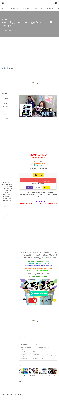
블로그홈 (4, 8)
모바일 (10, 186)
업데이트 (3, 200)
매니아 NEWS (26, 8)
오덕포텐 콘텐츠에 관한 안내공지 (28, 353)
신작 (9, 194)
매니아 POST (50, 8)
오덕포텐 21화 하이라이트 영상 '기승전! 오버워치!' (32, 351)
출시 (6, 198)
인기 (8, 188)
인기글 (7, 119)
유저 (8, 192)
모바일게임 (7, 196)
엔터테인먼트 (4, 194)
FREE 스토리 (5, 106)
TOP (56, 395)
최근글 (3, 119)
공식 (7, 200)
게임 (5, 192)
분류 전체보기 (5, 93)
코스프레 (10, 198)
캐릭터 (10, 184)
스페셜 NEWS (38, 8)
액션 (2, 186)
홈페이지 (6, 186)
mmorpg (3, 184)
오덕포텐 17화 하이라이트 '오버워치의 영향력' (31, 358)
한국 (7, 184)
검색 (52, 3)
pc (2, 190)
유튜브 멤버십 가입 (19, 394)
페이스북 (3, 216)
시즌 (6, 182)
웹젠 (4, 190)
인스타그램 (6, 216)
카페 (2, 192)
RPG (10, 190)
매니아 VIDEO (14, 8)
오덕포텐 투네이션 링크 (7, 394)
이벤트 (11, 188)
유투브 (10, 216)
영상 (7, 190)
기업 (9, 182)
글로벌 (3, 182)
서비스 (3, 198)
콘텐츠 (10, 200)
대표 (2, 188)
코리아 (3, 196)
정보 (5, 188)
